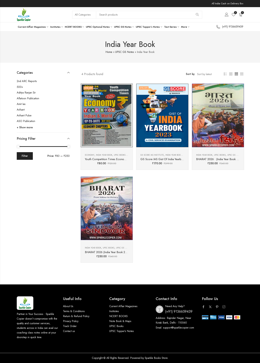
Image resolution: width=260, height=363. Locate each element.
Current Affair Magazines (123, 306)
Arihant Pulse (24, 115)
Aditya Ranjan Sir (26, 92)
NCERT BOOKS (118, 316)
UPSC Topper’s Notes (121, 331)
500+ (20, 87)
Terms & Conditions (74, 311)
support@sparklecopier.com (178, 328)
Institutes (114, 311)
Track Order (70, 326)
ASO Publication (26, 121)
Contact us (69, 331)
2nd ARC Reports (27, 81)
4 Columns (241, 74)
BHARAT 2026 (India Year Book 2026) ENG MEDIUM (117, 252)
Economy (89, 154)
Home (108, 52)
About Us (68, 306)
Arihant (21, 110)
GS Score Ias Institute (152, 154)
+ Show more (25, 127)
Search (197, 15)
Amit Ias (21, 104)
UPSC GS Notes (124, 52)
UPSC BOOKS (120, 154)
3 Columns (236, 74)
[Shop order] (207, 74)
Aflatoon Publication (28, 98)
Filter (25, 156)
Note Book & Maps (120, 321)
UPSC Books (116, 326)
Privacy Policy (70, 321)
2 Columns (230, 74)
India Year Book (104, 154)
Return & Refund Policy (76, 316)
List (225, 74)
